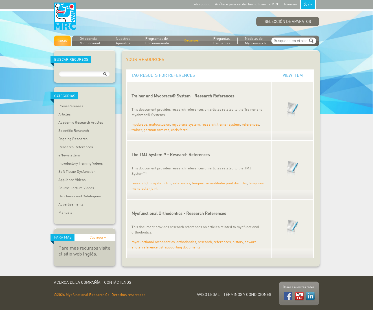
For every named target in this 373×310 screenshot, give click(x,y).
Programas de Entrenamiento (157, 41)
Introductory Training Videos (80, 163)
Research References (75, 147)
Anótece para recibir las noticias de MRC (247, 4)
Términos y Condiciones (247, 295)
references (250, 124)
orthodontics (186, 242)
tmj (168, 183)
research (208, 124)
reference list (152, 247)
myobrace (139, 124)
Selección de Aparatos (288, 22)
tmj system (155, 183)
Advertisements (70, 204)
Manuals (65, 213)
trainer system (228, 124)
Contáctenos (117, 283)
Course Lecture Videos (76, 188)
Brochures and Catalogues (79, 196)
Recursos (191, 40)
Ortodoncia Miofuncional (90, 41)
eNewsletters (69, 155)
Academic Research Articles (80, 123)
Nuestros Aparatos (123, 41)
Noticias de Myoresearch (255, 41)
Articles (64, 114)
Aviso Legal (208, 295)
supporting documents (182, 247)
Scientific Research (73, 131)
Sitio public (201, 4)
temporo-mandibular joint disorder (219, 183)
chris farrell (180, 130)
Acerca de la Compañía (77, 283)
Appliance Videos (71, 180)
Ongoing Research (72, 139)
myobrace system (186, 124)
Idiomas (300, 4)
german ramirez (156, 130)
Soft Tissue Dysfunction (76, 172)
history (237, 242)
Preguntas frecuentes (221, 41)
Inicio (62, 41)
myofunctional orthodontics (153, 242)
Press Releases (70, 106)
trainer (136, 130)
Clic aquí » (97, 237)
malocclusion (159, 124)
